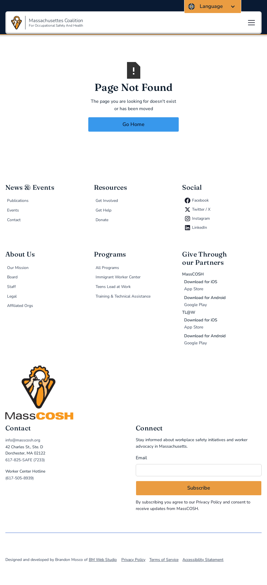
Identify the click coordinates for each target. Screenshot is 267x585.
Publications (18, 200)
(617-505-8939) (19, 478)
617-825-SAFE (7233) (25, 460)
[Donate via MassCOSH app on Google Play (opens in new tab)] (223, 301)
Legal (12, 296)
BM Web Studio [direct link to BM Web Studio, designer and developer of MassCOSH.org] (103, 559)
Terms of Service (163, 559)
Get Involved (107, 200)
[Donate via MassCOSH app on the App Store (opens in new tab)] (223, 285)
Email (141, 458)
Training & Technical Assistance (123, 296)
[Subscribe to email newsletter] (199, 488)
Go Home (133, 124)
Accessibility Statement (202, 559)
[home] (133, 393)
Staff (11, 286)
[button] (212, 6)
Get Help (103, 210)
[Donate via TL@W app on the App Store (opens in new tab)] (223, 323)
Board (12, 277)
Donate (102, 220)
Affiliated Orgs (20, 305)
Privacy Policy (209, 502)
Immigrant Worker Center (118, 277)
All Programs (107, 267)
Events (13, 210)
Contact (14, 220)
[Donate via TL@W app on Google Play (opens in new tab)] (223, 339)
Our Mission (18, 267)
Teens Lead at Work (113, 286)
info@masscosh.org (22, 440)
